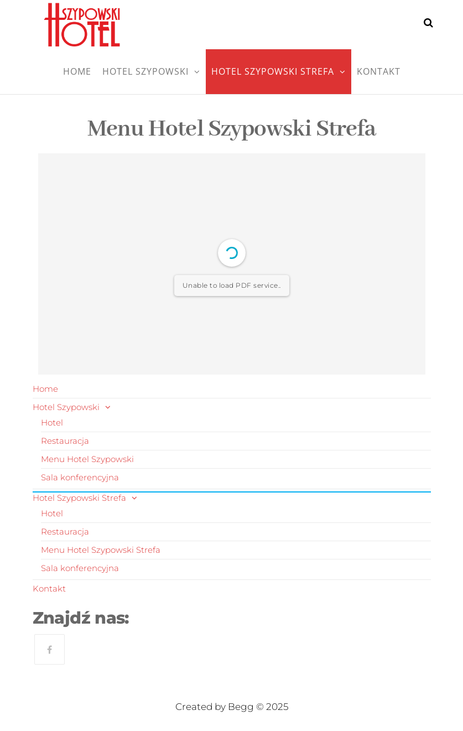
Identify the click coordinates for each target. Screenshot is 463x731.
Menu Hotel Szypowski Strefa (100, 550)
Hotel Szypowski (145, 71)
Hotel (52, 422)
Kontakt (378, 71)
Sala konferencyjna (80, 477)
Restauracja (65, 441)
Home (77, 71)
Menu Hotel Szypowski (87, 459)
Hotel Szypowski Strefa (272, 71)
